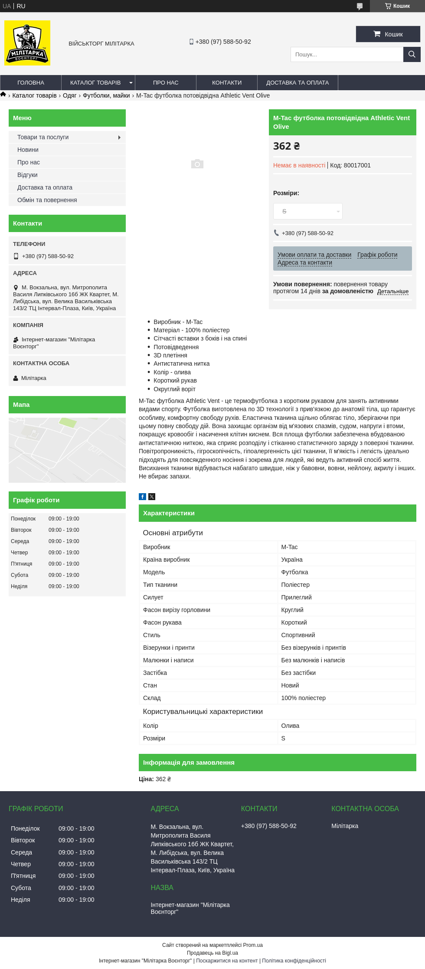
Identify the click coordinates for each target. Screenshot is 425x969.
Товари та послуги (43, 137)
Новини (28, 149)
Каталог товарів (95, 82)
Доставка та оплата (297, 82)
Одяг (69, 95)
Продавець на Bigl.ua (212, 953)
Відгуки (27, 174)
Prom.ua (253, 945)
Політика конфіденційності (294, 961)
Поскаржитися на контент (227, 961)
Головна (30, 82)
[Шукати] (412, 54)
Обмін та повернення (47, 199)
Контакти (227, 82)
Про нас (166, 82)
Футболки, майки (106, 95)
